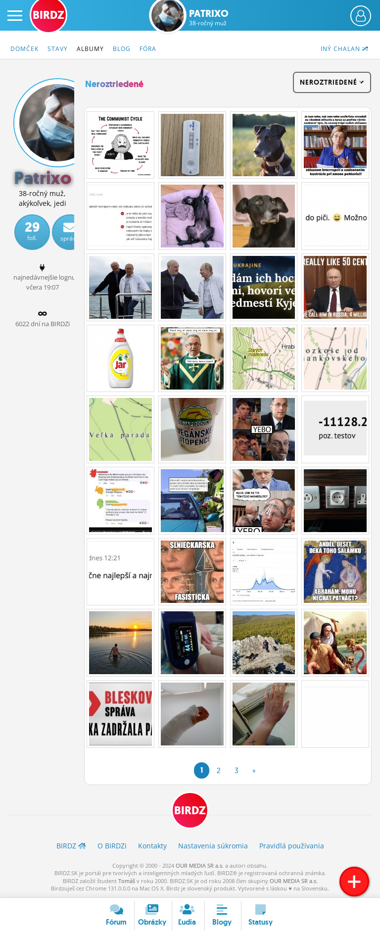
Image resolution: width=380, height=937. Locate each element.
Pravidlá (291, 845)
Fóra (148, 49)
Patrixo (209, 17)
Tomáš (126, 881)
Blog (122, 49)
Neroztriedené (114, 84)
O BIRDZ (112, 845)
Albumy (90, 49)
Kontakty (152, 845)
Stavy (58, 49)
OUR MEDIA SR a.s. (200, 865)
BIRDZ (190, 810)
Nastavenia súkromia (213, 845)
